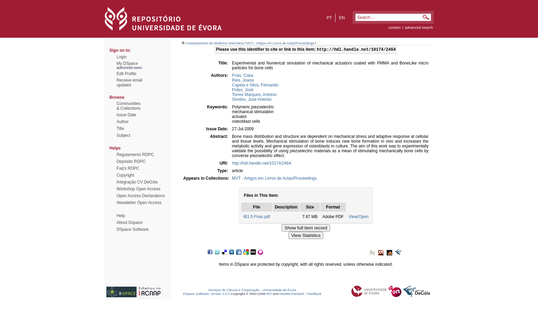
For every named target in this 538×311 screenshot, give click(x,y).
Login (122, 57)
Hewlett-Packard (291, 294)
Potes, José (243, 90)
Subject (123, 135)
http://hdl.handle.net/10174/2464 (261, 164)
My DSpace (127, 63)
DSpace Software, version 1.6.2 (206, 294)
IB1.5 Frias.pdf (256, 217)
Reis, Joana (243, 81)
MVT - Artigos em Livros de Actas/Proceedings (280, 43)
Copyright (125, 175)
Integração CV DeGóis (137, 182)
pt (329, 17)
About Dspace (129, 222)
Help (121, 215)
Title (120, 128)
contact (394, 27)
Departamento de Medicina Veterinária (215, 43)
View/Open (359, 217)
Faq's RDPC (128, 168)
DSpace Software (133, 229)
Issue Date (126, 114)
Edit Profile (127, 73)
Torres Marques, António (254, 95)
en (342, 17)
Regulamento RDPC (135, 154)
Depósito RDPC (131, 161)
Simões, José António (251, 100)
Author (123, 121)
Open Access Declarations (141, 195)
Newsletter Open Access (139, 202)
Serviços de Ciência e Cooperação (234, 290)
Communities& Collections (129, 106)
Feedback (314, 294)
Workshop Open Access (139, 189)
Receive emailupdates (129, 82)
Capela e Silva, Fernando (255, 85)
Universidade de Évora (279, 290)
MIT (269, 294)
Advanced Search (419, 27)
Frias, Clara (242, 76)
